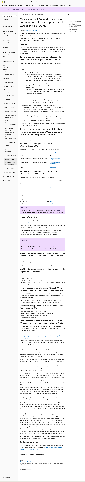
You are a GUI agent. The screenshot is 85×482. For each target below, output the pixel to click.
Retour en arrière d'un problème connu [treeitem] (9, 133)
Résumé (70, 17)
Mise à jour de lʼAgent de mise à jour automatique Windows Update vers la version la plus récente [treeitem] (10, 162)
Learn (21, 14)
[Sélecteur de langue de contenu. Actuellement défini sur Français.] (5, 480)
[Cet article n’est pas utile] (71, 38)
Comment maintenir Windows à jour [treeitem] (9, 129)
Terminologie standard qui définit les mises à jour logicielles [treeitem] (10, 144)
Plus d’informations (73, 29)
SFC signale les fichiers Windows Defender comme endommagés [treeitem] (10, 138)
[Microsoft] (2, 2)
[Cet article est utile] (69, 38)
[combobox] (9, 16)
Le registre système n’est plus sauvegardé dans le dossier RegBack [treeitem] (10, 149)
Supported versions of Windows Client (33, 30)
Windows (32, 14)
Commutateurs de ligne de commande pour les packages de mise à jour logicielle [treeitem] (10, 118)
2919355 (58, 210)
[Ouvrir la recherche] (76, 2)
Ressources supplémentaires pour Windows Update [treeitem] (10, 112)
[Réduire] (16, 13)
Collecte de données (73, 31)
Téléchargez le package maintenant (55, 159)
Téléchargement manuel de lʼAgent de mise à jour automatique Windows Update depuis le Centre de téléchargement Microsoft (75, 25)
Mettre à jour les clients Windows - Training (29, 461)
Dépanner (26, 14)
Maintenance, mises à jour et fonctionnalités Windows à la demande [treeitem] (9, 88)
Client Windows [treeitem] (6, 19)
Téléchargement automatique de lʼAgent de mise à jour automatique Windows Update (75, 20)
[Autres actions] (64, 15)
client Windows (40, 14)
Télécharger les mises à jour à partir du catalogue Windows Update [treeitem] (11, 124)
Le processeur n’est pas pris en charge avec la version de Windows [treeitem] (10, 155)
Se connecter (80, 1)
